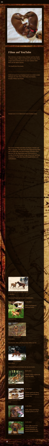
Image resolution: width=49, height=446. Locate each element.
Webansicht (39, 443)
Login (40, 441)
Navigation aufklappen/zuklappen (24, 2)
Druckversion (11, 441)
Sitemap (19, 441)
